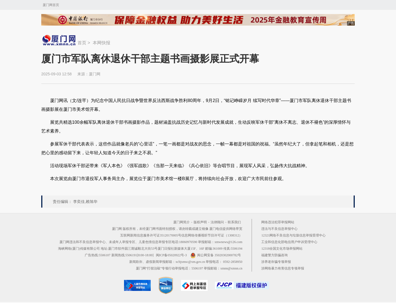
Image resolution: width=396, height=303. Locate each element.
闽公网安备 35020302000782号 (215, 255)
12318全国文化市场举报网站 (281, 248)
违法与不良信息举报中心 (279, 229)
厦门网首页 (51, 5)
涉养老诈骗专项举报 (276, 262)
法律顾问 (217, 222)
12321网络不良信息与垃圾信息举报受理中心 (293, 235)
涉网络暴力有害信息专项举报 (282, 268)
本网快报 (101, 42)
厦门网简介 (181, 222)
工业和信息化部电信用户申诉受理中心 (289, 242)
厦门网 (94, 74)
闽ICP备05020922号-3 (171, 255)
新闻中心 (59, 40)
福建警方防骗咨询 (274, 255)
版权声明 (200, 222)
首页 (82, 42)
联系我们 (234, 222)
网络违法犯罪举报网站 (277, 222)
